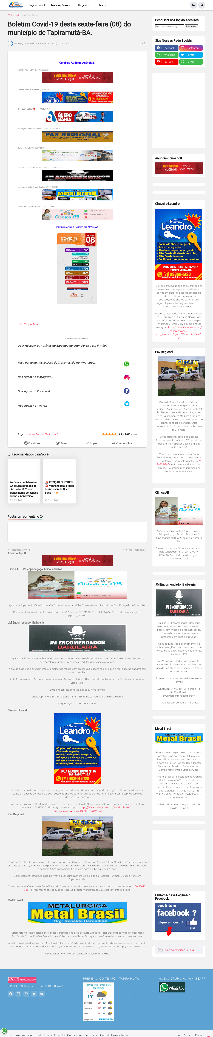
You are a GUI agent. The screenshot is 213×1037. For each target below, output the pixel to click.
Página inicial (14, 17)
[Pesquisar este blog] (169, 25)
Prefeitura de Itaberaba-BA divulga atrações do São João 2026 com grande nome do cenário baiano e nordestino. (24, 490)
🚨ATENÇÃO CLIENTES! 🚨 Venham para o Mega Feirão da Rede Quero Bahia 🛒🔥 (59, 489)
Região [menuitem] (82, 5)
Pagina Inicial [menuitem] (37, 5)
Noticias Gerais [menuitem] (60, 5)
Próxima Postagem (134, 551)
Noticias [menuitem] (101, 5)
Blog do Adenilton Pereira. (179, 948)
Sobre (187, 1031)
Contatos (200, 1031)
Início (177, 1031)
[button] (193, 5)
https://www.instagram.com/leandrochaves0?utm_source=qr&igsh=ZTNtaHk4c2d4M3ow (93, 810)
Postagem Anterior (20, 551)
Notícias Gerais (31, 17)
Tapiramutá (51, 435)
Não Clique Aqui (28, 325)
